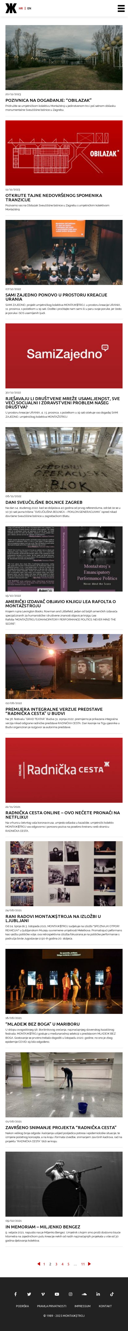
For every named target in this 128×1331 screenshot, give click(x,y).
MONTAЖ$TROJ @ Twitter (29, 1294)
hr (21, 8)
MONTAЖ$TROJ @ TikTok (112, 1294)
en (29, 8)
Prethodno (38, 1264)
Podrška (22, 1306)
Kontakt (105, 1306)
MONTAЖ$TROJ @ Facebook (15, 1294)
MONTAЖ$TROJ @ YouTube (57, 1294)
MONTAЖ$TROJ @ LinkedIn (98, 1294)
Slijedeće (89, 1264)
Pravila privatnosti (51, 1306)
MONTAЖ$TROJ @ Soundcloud (84, 1294)
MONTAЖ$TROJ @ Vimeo (43, 1294)
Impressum (83, 1306)
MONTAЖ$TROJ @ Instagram (70, 1294)
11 (83, 1264)
